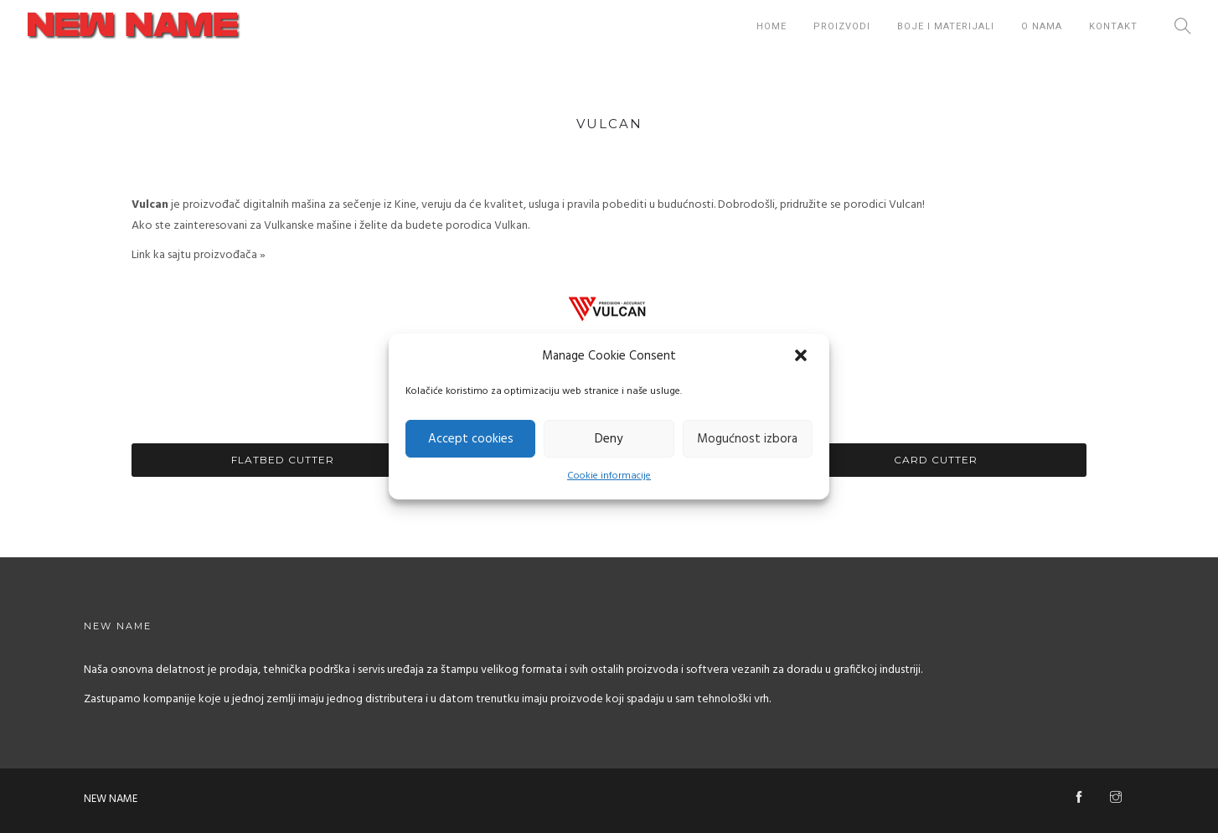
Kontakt (1113, 26)
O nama (1041, 26)
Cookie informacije (609, 476)
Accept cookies (471, 439)
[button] (802, 357)
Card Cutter (936, 459)
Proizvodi (841, 26)
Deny (608, 439)
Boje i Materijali (945, 26)
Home (771, 26)
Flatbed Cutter (282, 459)
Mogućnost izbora (747, 439)
